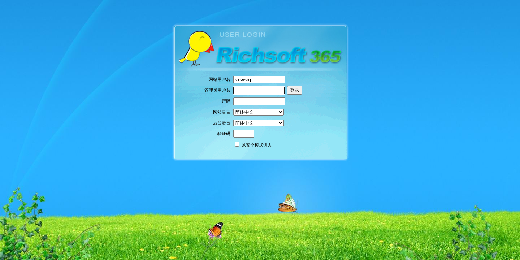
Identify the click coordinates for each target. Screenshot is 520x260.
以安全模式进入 (257, 145)
